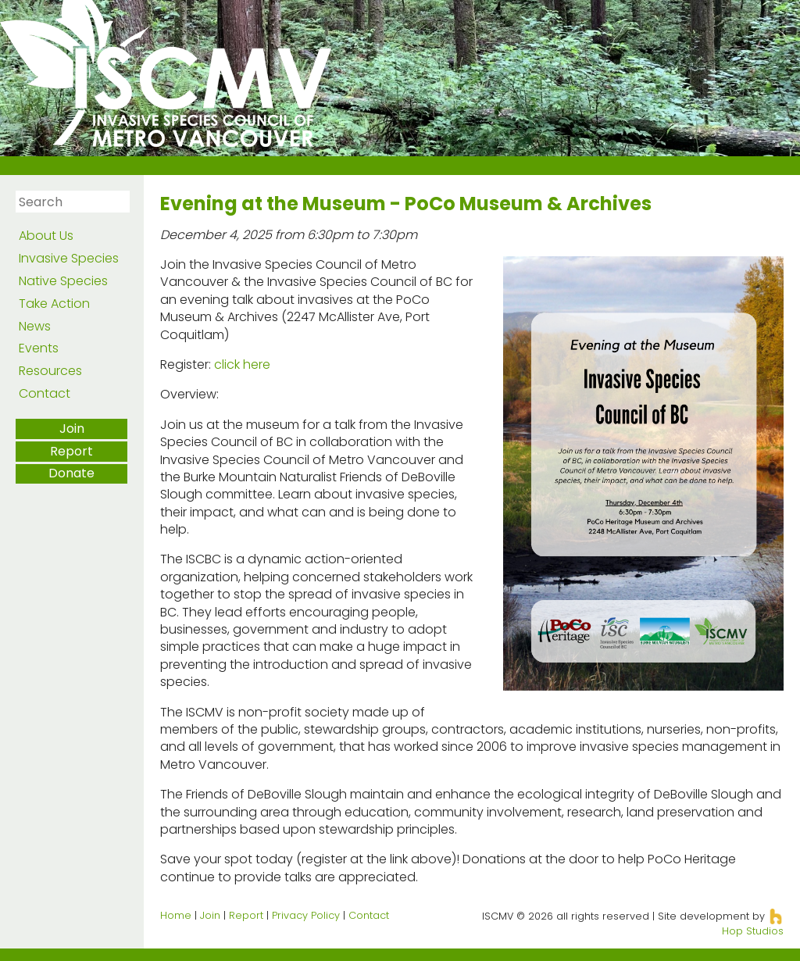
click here (242, 364)
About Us (46, 236)
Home (175, 915)
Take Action (54, 304)
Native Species (63, 281)
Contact (44, 393)
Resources (50, 371)
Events (39, 348)
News (35, 326)
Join (71, 429)
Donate (71, 473)
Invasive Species (69, 258)
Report (71, 451)
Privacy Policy (306, 915)
